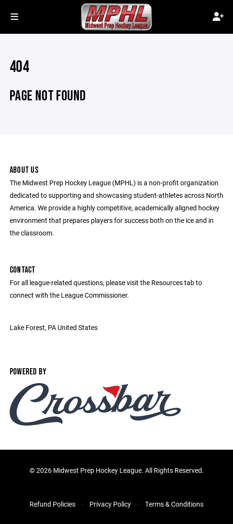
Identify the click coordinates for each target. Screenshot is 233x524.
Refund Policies (52, 504)
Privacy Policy (110, 504)
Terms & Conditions (174, 504)
